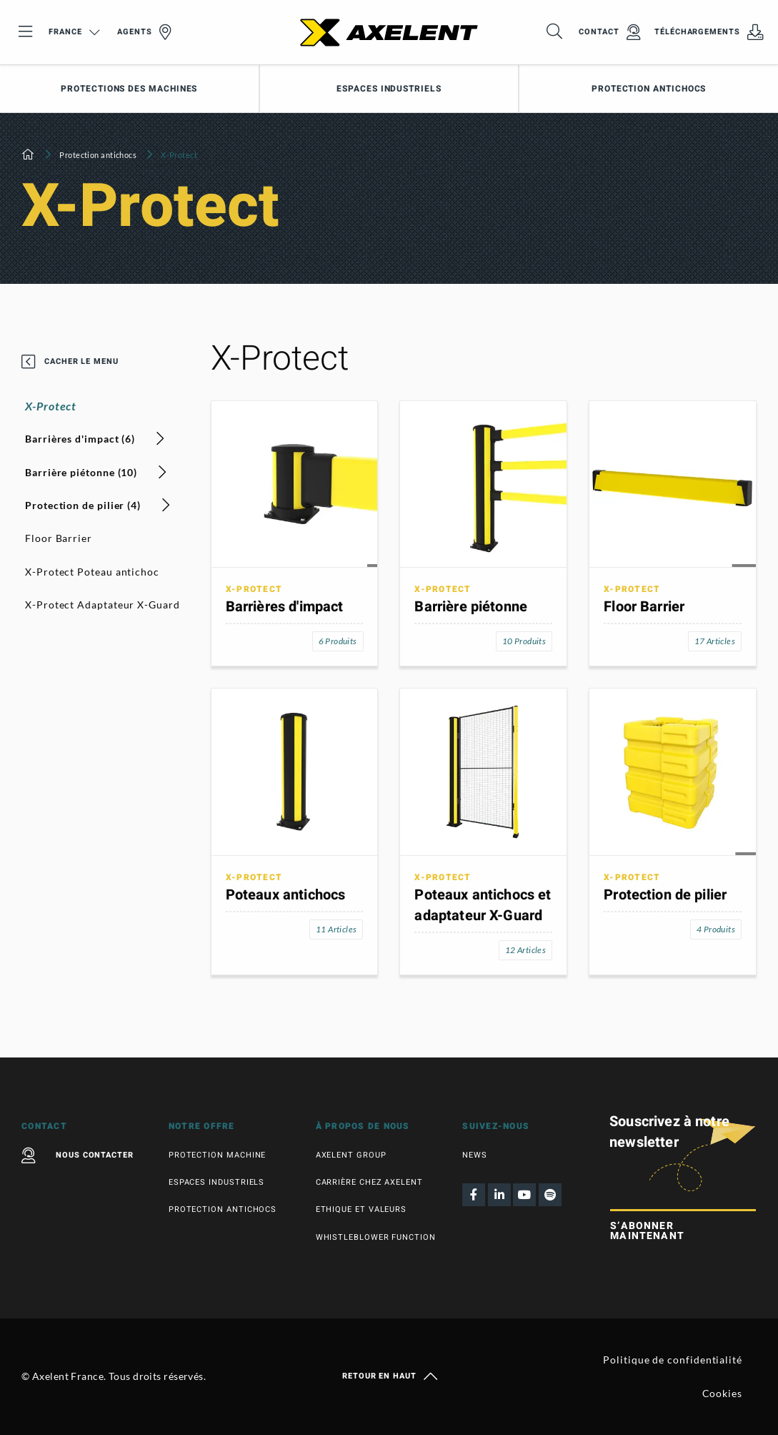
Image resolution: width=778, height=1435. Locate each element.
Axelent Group (351, 1155)
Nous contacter (77, 1155)
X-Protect (50, 406)
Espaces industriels (388, 88)
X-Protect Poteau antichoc (92, 572)
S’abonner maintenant (647, 1230)
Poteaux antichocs (286, 894)
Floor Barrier (58, 538)
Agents (144, 32)
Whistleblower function (376, 1237)
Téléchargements (709, 32)
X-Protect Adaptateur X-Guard (102, 604)
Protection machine (217, 1155)
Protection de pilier (665, 894)
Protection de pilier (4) (98, 505)
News (474, 1155)
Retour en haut (389, 1376)
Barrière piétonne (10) (96, 472)
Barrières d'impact (285, 606)
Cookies (722, 1393)
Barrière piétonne (470, 606)
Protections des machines (129, 88)
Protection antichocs (97, 154)
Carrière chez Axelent (369, 1182)
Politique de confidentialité (672, 1359)
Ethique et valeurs (361, 1209)
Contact (609, 32)
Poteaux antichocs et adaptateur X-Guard (482, 905)
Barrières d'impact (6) (95, 439)
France (74, 32)
